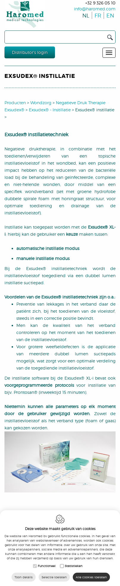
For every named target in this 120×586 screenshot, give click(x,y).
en (109, 15)
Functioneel (47, 566)
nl (85, 15)
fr (97, 15)
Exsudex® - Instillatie (50, 109)
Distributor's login (30, 52)
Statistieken (74, 566)
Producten (15, 102)
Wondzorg (40, 102)
